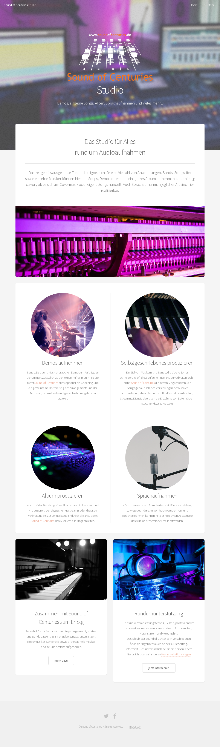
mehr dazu (61, 660)
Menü (211, 5)
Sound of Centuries (16, 5)
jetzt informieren (158, 668)
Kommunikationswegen (176, 654)
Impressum (135, 727)
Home (193, 5)
